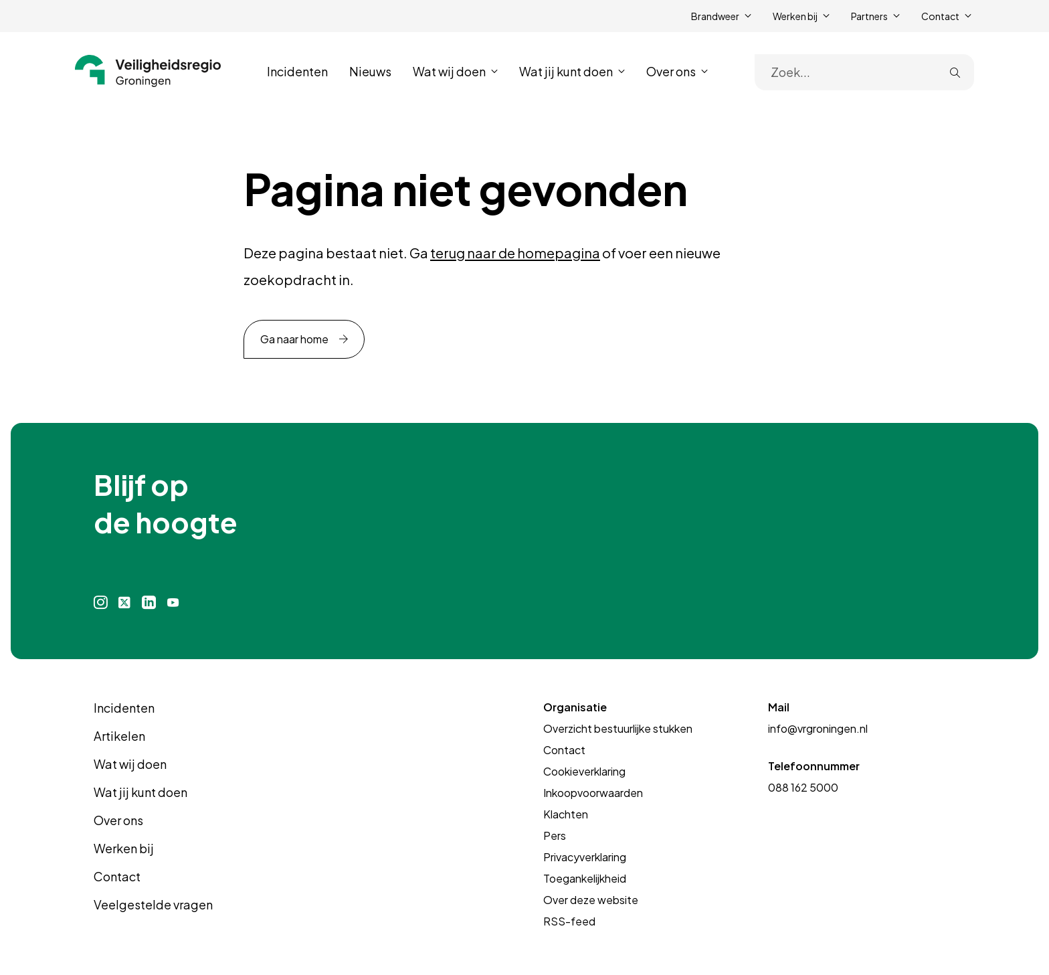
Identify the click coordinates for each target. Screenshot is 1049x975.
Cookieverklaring (584, 771)
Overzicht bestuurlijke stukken (617, 728)
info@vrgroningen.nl (818, 728)
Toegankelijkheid (584, 878)
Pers (554, 835)
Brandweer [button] (715, 16)
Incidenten (297, 71)
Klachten (565, 814)
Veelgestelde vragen (153, 904)
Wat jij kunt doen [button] (566, 71)
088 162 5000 (803, 787)
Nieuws (370, 71)
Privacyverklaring (584, 857)
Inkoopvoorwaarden (593, 793)
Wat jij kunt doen (140, 792)
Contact (117, 876)
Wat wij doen (130, 764)
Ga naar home (294, 339)
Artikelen (119, 735)
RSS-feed (569, 921)
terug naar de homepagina (515, 252)
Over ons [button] (671, 71)
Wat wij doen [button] (449, 71)
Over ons (118, 820)
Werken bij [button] (795, 16)
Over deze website (590, 900)
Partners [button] (869, 16)
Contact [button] (940, 16)
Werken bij (124, 848)
